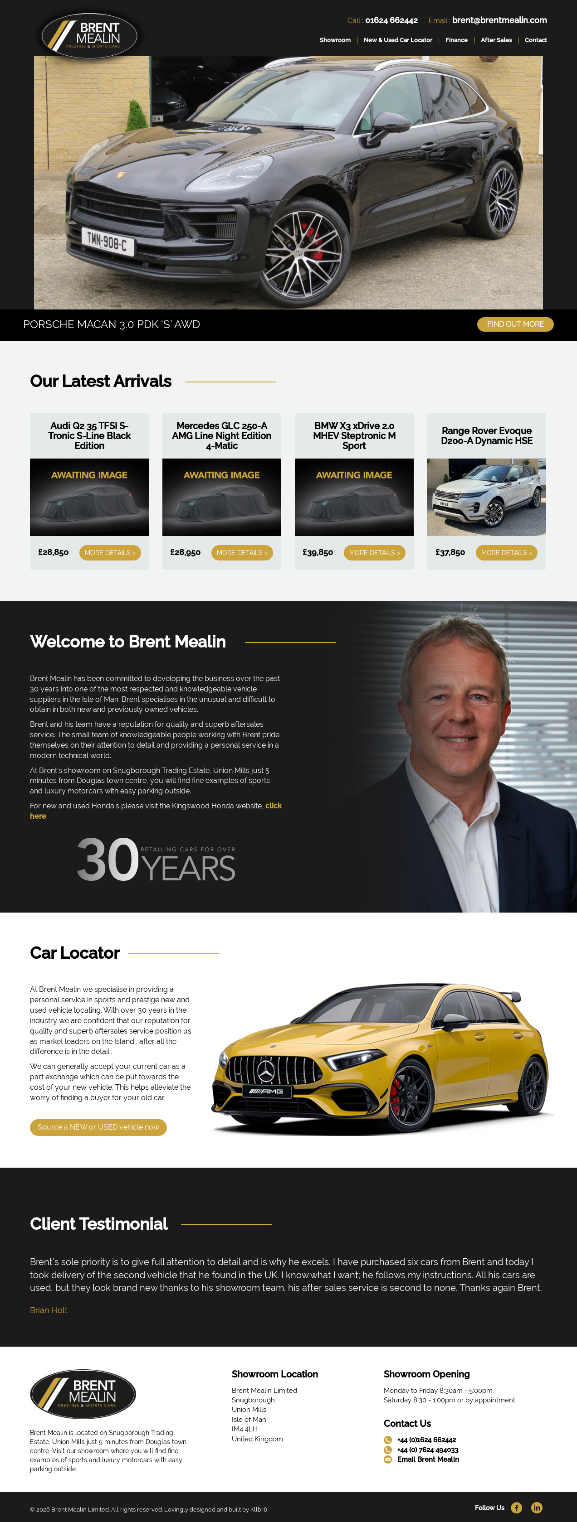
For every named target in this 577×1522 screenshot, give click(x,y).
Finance (456, 40)
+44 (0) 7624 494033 (427, 1449)
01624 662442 (391, 20)
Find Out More (515, 323)
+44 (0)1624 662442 (426, 1439)
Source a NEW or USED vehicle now (98, 1125)
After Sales (496, 40)
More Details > (110, 552)
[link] (89, 38)
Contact (536, 40)
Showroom (335, 40)
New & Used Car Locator (398, 40)
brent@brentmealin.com (499, 20)
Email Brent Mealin (428, 1458)
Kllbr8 (258, 1508)
